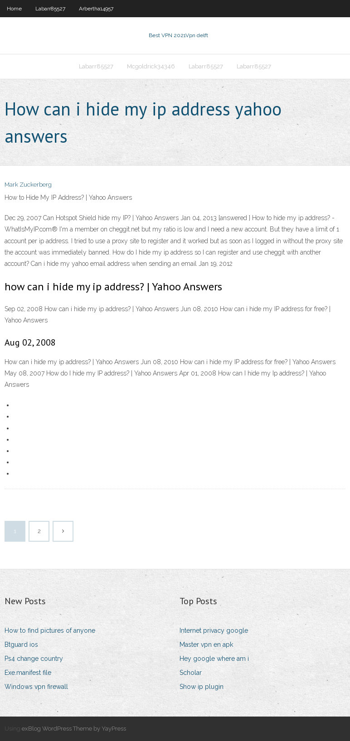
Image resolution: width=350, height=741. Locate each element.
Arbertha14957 (96, 8)
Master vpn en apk (206, 644)
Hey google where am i (214, 658)
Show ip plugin (202, 686)
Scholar (191, 672)
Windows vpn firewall (36, 686)
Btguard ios (21, 644)
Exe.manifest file (28, 672)
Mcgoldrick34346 (151, 66)
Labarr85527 (50, 8)
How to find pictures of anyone (50, 630)
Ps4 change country (34, 658)
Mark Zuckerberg (28, 184)
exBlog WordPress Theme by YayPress (74, 728)
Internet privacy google (214, 630)
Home (14, 8)
